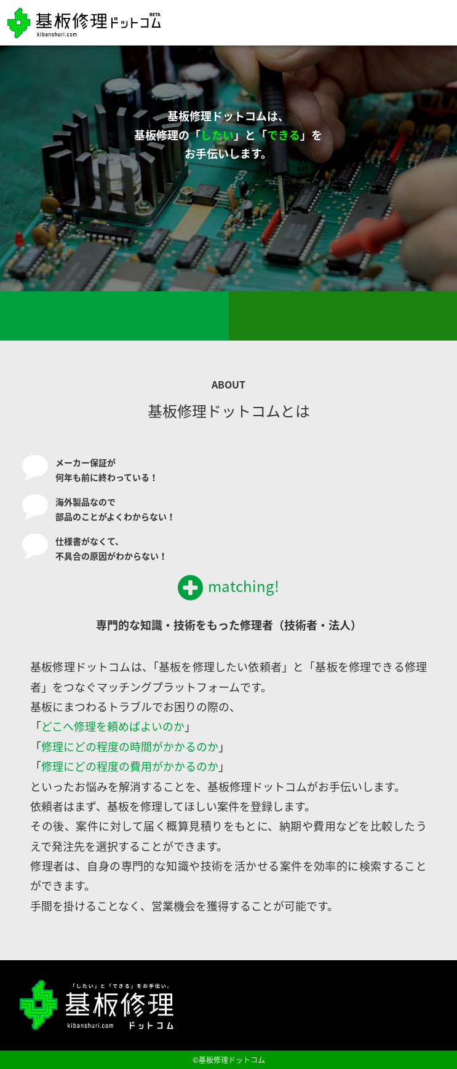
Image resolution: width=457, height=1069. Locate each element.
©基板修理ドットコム (229, 1059)
